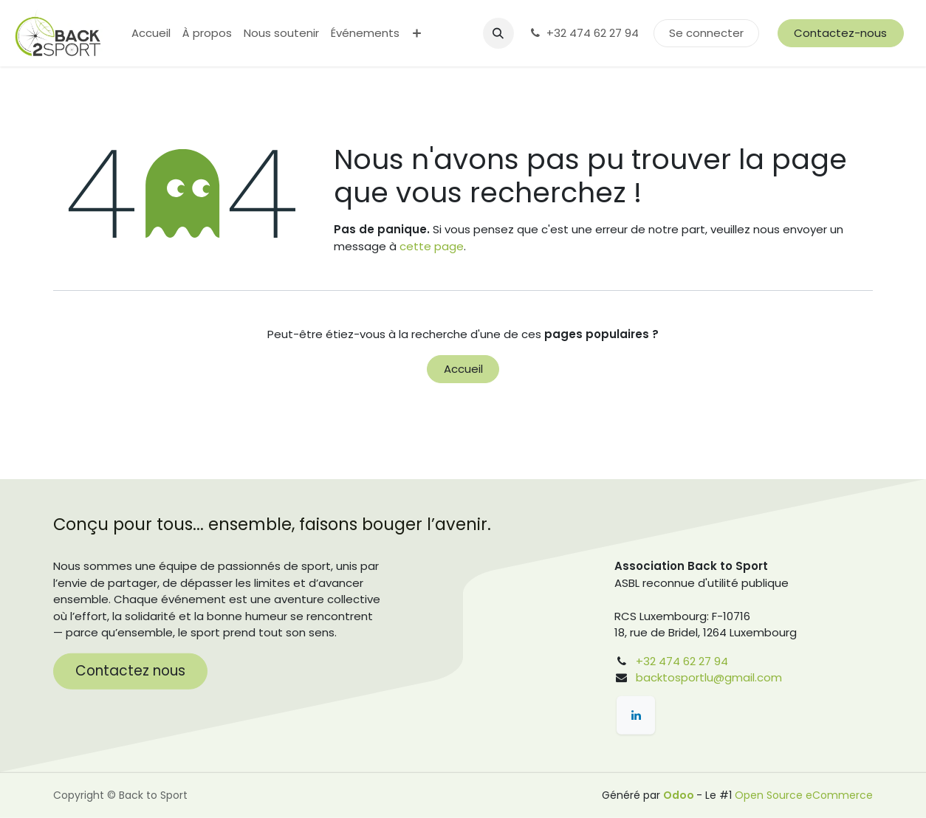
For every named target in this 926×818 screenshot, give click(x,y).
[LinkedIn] (636, 715)
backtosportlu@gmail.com (709, 677)
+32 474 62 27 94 (584, 33)
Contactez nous (130, 671)
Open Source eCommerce (804, 795)
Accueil (463, 369)
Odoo (679, 795)
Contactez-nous (840, 33)
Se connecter (706, 33)
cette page (431, 246)
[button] (498, 33)
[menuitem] (151, 33)
